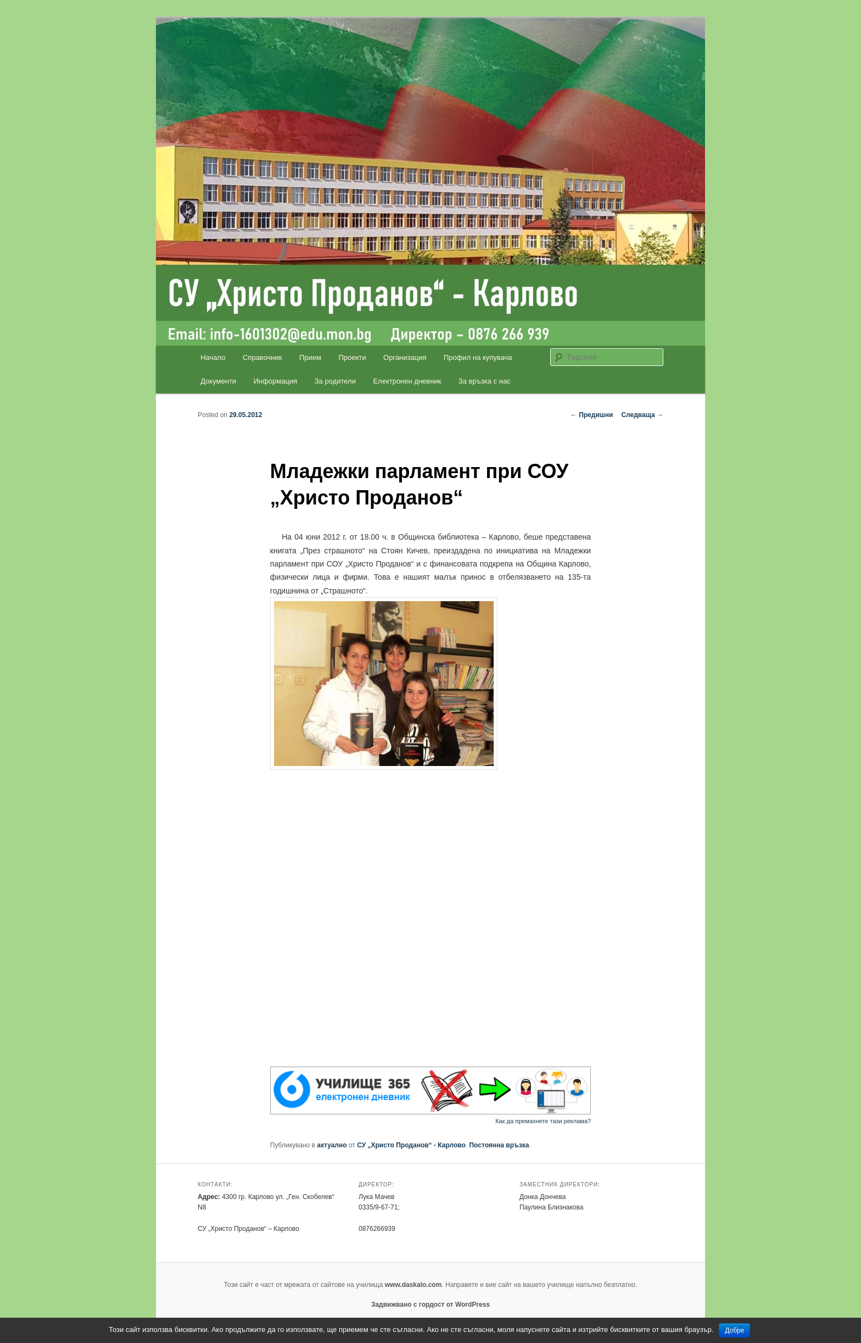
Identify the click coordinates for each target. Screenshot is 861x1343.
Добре (734, 1330)
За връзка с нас (485, 381)
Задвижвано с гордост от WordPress (430, 1304)
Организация (404, 357)
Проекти (352, 357)
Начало (212, 357)
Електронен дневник (407, 381)
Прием (310, 357)
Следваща (642, 415)
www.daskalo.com (413, 1285)
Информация (276, 381)
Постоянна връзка (499, 1145)
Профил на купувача (478, 357)
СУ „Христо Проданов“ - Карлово (411, 1145)
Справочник (262, 357)
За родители (335, 381)
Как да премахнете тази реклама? (543, 1121)
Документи (218, 381)
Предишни (592, 415)
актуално (331, 1145)
